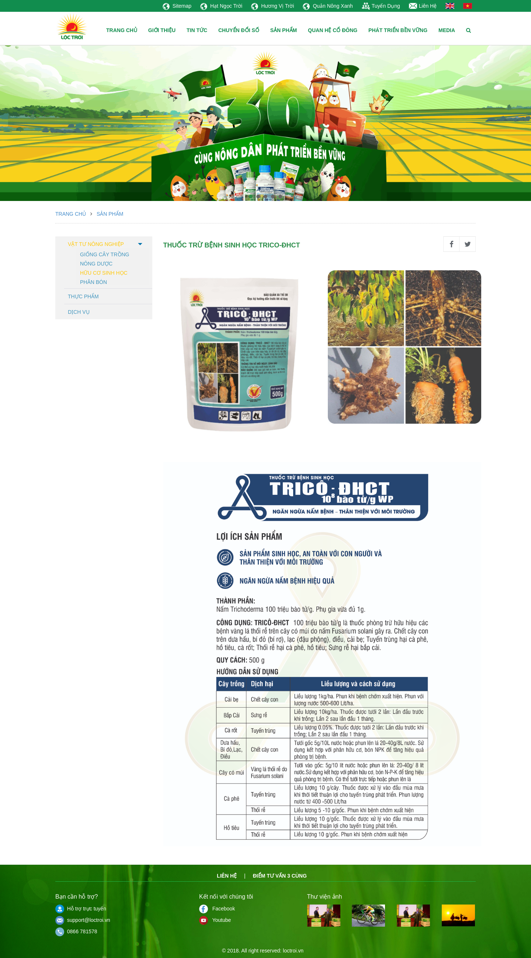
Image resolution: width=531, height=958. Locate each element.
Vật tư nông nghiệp (96, 244)
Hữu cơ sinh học (104, 272)
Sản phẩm (110, 214)
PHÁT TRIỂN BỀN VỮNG (397, 30)
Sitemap (177, 6)
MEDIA (446, 30)
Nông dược (96, 263)
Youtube (215, 920)
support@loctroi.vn (82, 920)
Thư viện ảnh (324, 896)
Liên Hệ (423, 6)
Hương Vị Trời (272, 6)
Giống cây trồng (104, 253)
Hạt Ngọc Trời (221, 6)
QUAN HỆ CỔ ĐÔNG (332, 30)
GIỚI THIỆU (162, 30)
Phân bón (93, 281)
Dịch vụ (79, 312)
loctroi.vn (293, 951)
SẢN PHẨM (283, 30)
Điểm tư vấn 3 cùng (280, 876)
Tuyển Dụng (381, 6)
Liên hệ (227, 876)
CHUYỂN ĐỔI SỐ (238, 30)
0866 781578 (76, 931)
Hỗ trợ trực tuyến (80, 909)
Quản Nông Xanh (328, 6)
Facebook (217, 909)
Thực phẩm (83, 296)
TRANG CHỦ (121, 30)
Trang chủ (70, 214)
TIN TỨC (197, 30)
